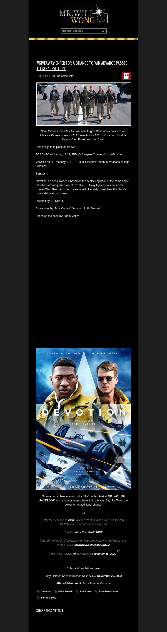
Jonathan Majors (108, 591)
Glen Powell (65, 591)
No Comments (65, 76)
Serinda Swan (49, 597)
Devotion (46, 591)
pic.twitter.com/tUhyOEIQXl (92, 544)
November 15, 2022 (104, 553)
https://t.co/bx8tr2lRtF (88, 532)
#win (71, 520)
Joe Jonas (86, 591)
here (97, 568)
